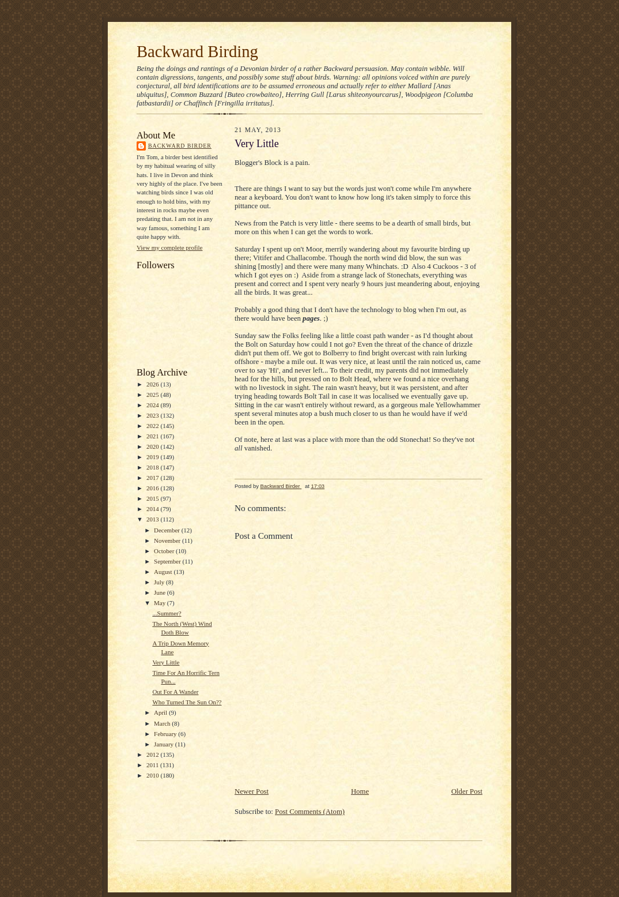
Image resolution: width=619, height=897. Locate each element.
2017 (153, 477)
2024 (153, 404)
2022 (153, 425)
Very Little (165, 662)
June (160, 592)
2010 (153, 775)
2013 (153, 519)
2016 (153, 488)
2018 (153, 467)
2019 (153, 456)
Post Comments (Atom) (310, 812)
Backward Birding (197, 51)
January (164, 744)
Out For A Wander (175, 691)
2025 (153, 394)
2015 (153, 498)
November (168, 540)
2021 (153, 436)
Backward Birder (180, 145)
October (165, 550)
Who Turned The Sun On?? (186, 702)
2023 (153, 415)
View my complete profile (169, 247)
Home (360, 791)
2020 (153, 446)
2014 (153, 508)
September (168, 561)
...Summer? (166, 613)
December (168, 530)
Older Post (466, 791)
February (166, 733)
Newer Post (252, 791)
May (160, 602)
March (163, 723)
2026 (153, 384)
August (163, 571)
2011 (153, 764)
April (161, 712)
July (160, 582)
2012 (153, 754)
